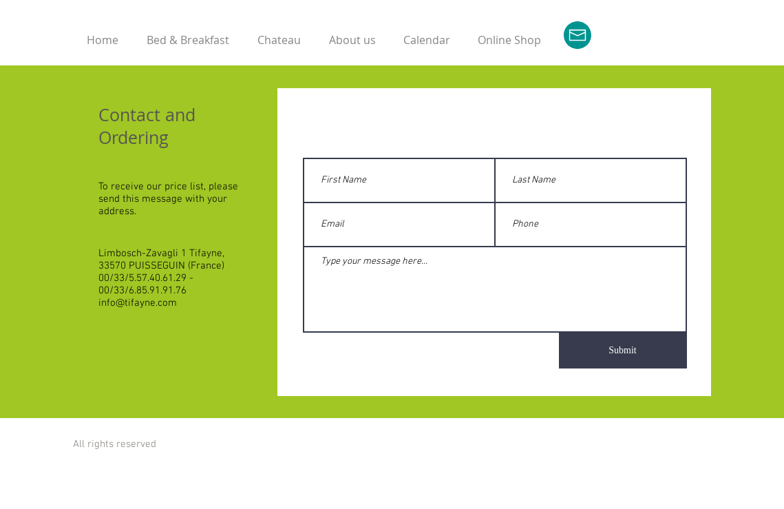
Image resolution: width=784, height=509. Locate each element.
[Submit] (623, 350)
